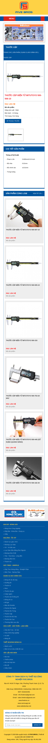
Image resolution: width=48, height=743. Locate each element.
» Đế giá (6, 602)
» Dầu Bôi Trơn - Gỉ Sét (11, 630)
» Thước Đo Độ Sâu (10, 616)
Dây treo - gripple (11, 565)
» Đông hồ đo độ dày (10, 580)
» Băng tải (7, 638)
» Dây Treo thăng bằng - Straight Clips (16, 569)
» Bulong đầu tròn (9, 559)
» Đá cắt (6, 665)
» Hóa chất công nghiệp (11, 633)
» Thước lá (7, 585)
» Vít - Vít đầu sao (9, 547)
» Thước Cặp (8, 614)
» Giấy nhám (8, 668)
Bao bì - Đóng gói (11, 524)
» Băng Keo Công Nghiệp (12, 528)
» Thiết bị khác (8, 659)
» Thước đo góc (9, 591)
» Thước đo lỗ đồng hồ (11, 597)
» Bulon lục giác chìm (11, 542)
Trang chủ (43, 18)
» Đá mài (6, 657)
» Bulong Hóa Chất (10, 553)
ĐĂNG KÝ (37, 725)
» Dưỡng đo (8, 582)
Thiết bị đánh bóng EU (13, 642)
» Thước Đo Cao (9, 619)
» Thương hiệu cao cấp (11, 622)
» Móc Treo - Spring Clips (12, 572)
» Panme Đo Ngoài (10, 608)
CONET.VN (29, 737)
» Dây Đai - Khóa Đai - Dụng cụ (14, 531)
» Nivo (6, 588)
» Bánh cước (8, 646)
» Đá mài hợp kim (9, 662)
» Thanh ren (8, 561)
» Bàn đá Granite (9, 605)
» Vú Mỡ (6, 635)
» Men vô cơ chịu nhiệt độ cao (13, 649)
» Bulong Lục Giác (10, 544)
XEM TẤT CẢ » (37, 193)
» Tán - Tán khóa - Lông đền (13, 556)
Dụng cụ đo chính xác (29, 52)
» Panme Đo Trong (10, 611)
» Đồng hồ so (8, 599)
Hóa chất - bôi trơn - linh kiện (16, 626)
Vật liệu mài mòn (10, 653)
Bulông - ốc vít (10, 538)
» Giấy (6, 534)
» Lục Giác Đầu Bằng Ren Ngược (15, 550)
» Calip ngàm (8, 594)
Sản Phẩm (16, 52)
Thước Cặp (8, 57)
